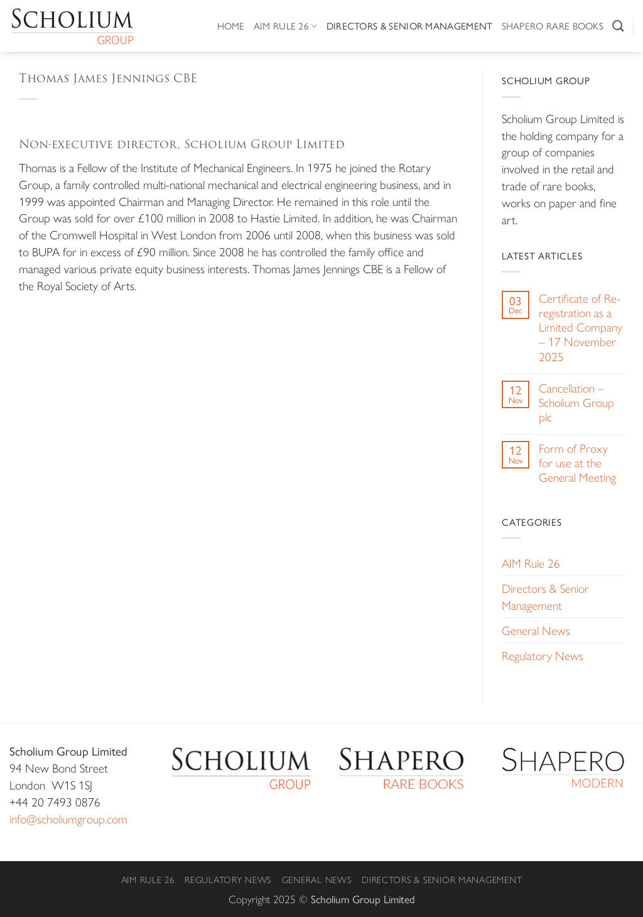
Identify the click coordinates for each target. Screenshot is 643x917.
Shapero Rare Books (553, 26)
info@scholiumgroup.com (68, 818)
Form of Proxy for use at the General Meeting (577, 462)
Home (231, 26)
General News (536, 630)
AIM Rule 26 (286, 26)
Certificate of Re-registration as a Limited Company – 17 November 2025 (580, 327)
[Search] (618, 26)
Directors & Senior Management (410, 26)
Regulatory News (542, 655)
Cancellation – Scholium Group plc (576, 402)
